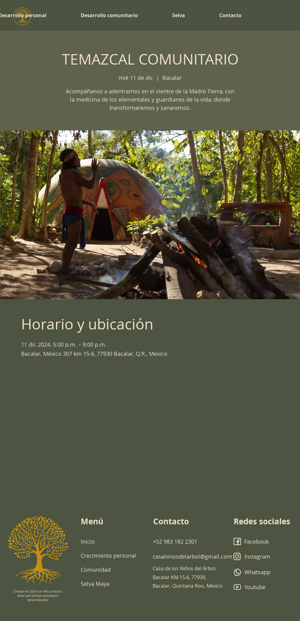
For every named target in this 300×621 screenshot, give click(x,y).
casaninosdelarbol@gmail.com (192, 556)
